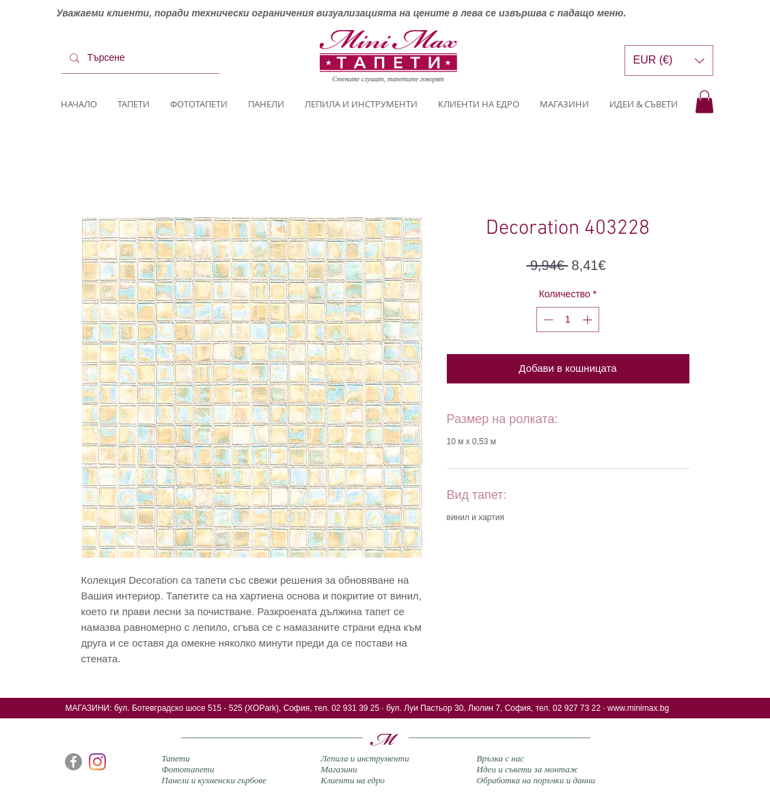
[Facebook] (73, 761)
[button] (704, 101)
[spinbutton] (567, 319)
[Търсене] (139, 58)
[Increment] (588, 319)
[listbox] (668, 60)
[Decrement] (546, 319)
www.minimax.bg (638, 708)
